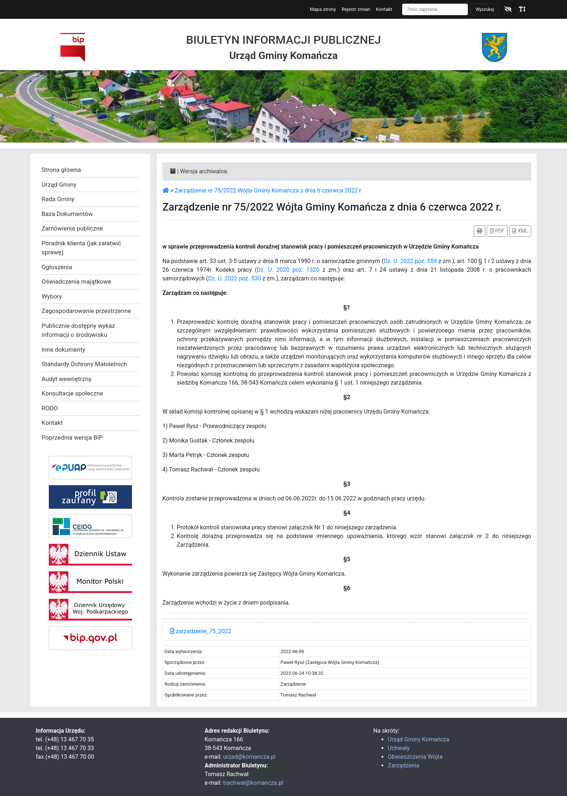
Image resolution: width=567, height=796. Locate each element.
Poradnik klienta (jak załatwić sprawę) (81, 248)
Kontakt (384, 9)
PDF (497, 231)
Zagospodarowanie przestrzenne (86, 310)
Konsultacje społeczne (72, 393)
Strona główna (61, 169)
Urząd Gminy (59, 184)
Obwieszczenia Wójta (415, 756)
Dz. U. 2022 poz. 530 (234, 278)
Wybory (52, 296)
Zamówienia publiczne (72, 228)
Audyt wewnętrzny (66, 378)
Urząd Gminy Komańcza (418, 739)
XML (520, 231)
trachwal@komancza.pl (253, 782)
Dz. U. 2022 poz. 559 (410, 261)
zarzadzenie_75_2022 (200, 631)
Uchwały (398, 748)
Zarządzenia (403, 765)
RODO (50, 408)
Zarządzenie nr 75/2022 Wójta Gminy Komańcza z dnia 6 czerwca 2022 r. (268, 190)
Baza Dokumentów (67, 213)
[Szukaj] (435, 9)
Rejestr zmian (356, 9)
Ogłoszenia (57, 267)
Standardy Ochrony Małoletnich (84, 364)
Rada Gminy (58, 199)
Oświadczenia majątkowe (76, 281)
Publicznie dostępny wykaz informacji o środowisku (78, 330)
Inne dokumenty (63, 349)
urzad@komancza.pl (249, 756)
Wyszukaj (485, 9)
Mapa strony (323, 9)
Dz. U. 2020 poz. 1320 (288, 269)
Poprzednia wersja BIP (72, 437)
